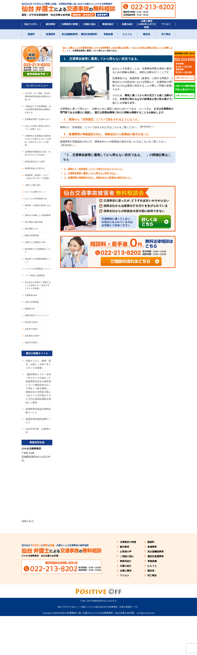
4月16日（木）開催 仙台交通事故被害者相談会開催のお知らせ (38, 96)
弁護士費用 (125, 609)
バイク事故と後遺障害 (35, 300)
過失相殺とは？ (32, 248)
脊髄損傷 (108, 34)
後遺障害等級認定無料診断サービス (38, 449)
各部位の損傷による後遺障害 (38, 232)
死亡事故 (166, 34)
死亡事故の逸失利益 (34, 241)
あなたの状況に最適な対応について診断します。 (38, 132)
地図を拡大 (28, 560)
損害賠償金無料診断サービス (38, 459)
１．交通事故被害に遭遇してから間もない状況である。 (92, 173)
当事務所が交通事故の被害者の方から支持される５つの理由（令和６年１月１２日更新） (38, 146)
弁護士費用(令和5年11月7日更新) (146, 24)
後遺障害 (50, 34)
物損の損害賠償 (32, 255)
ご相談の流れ (89, 24)
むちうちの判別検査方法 (36, 213)
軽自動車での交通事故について (38, 271)
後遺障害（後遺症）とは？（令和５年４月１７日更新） (38, 188)
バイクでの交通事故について (38, 292)
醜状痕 (146, 34)
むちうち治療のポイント (36, 206)
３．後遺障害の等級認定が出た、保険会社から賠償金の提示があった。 (98, 177)
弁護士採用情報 (32, 328)
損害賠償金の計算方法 (35, 178)
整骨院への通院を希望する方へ (38, 222)
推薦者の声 (30, 335)
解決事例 (50, 24)
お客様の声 (125, 590)
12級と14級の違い (33, 199)
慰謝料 (31, 34)
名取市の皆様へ (32, 356)
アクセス (166, 24)
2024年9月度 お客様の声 (38, 469)
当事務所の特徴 (70, 24)
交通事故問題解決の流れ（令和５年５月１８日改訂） (36, 161)
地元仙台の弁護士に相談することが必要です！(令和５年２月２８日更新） (38, 310)
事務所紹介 (108, 24)
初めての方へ (31, 24)
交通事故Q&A (31, 321)
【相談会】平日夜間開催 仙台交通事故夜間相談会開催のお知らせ (38, 110)
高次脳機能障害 (70, 34)
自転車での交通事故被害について (38, 281)
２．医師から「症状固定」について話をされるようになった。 (94, 169)
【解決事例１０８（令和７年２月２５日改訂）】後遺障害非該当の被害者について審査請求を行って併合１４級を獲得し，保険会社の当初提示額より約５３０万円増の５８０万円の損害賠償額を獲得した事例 (38, 424)
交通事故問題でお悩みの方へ (38, 122)
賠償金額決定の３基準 (35, 171)
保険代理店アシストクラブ (38, 342)
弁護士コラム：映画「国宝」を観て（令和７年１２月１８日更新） (38, 395)
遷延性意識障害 (89, 34)
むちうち (127, 34)
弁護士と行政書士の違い (36, 262)
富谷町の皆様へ (32, 349)
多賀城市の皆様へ (33, 363)
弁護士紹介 (127, 24)
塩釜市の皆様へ (32, 371)
